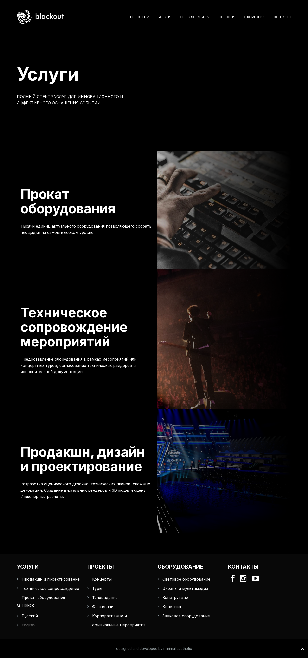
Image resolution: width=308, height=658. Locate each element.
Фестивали (102, 606)
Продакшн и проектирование (51, 579)
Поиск (25, 605)
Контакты (282, 17)
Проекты (137, 17)
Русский (30, 615)
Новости (226, 17)
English (28, 625)
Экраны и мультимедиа (185, 588)
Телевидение (105, 597)
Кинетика (171, 606)
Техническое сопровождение (50, 588)
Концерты (102, 579)
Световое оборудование (186, 579)
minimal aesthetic (177, 648)
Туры (97, 588)
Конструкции (175, 597)
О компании (254, 17)
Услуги (164, 17)
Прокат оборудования (43, 597)
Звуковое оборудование (186, 615)
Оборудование (192, 17)
